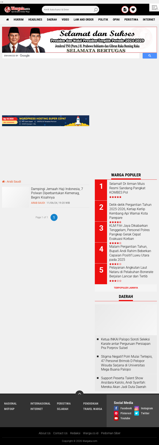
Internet (149, 19)
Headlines (35, 19)
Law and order (84, 19)
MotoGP (9, 409)
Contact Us (60, 433)
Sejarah (62, 409)
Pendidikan (90, 403)
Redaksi (75, 433)
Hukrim (19, 19)
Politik (103, 19)
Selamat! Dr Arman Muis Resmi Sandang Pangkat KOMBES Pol (127, 188)
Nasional (10, 403)
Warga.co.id (90, 433)
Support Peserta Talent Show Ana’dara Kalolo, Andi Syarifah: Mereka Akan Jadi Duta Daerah (123, 382)
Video (65, 19)
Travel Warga (92, 409)
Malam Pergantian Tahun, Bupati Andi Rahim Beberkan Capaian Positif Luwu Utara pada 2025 (130, 253)
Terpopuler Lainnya (126, 288)
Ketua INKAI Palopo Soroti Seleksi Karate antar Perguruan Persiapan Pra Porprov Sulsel (126, 343)
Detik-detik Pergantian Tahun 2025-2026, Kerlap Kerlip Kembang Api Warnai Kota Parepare (130, 211)
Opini (116, 19)
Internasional (40, 403)
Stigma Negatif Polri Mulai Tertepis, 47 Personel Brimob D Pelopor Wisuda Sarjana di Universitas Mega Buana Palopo (126, 363)
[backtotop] (79, 394)
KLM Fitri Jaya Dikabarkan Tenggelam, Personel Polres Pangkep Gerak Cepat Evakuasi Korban (129, 232)
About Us (45, 433)
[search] (70, 9)
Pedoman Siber (110, 433)
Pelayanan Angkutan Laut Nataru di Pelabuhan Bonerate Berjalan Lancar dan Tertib (131, 272)
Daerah (52, 19)
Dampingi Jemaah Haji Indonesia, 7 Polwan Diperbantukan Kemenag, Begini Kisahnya (57, 193)
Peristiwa (131, 19)
